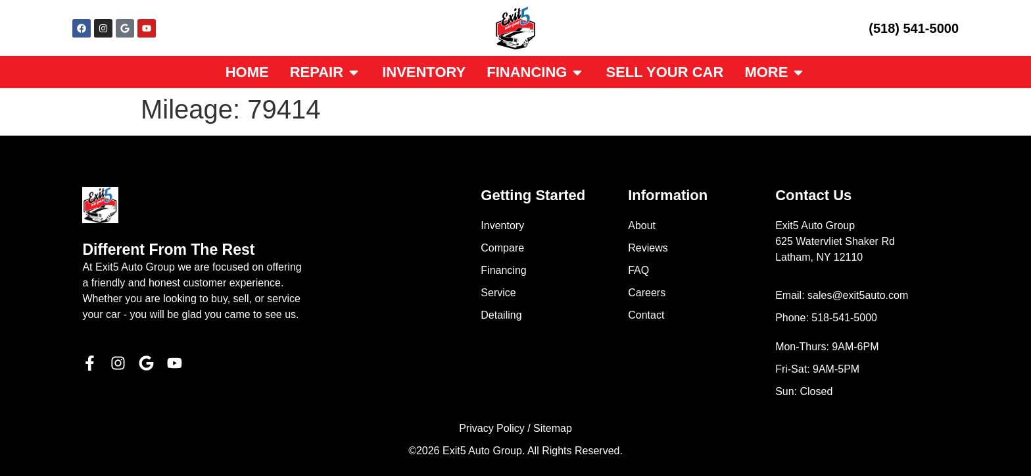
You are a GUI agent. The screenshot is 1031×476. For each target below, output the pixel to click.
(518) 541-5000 (914, 28)
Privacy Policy (492, 428)
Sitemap (552, 428)
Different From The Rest (168, 249)
